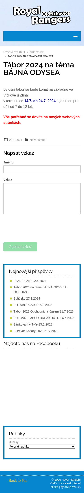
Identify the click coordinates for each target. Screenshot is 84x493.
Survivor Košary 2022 (28, 331)
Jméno (8, 162)
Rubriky (13, 442)
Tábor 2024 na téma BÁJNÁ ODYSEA (40, 287)
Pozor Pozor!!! (23, 281)
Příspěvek (36, 52)
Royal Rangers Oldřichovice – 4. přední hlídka (65, 483)
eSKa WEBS (72, 487)
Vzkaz (7, 180)
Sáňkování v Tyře (25, 324)
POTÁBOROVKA (25, 305)
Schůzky (19, 298)
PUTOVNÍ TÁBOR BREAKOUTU (36, 318)
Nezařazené (37, 139)
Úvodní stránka (14, 52)
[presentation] (37, 227)
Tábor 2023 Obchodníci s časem (36, 311)
